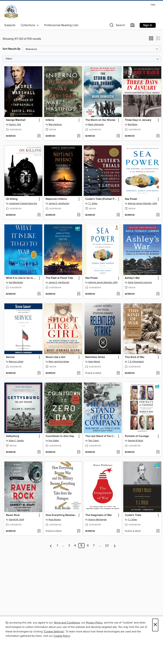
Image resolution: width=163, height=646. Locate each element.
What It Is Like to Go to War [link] (21, 278)
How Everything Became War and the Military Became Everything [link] (61, 515)
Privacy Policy (94, 622)
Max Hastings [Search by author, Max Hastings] (55, 124)
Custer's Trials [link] (133, 515)
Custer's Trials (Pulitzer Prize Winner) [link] (101, 199)
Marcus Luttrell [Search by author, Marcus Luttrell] (16, 361)
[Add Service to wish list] (39, 373)
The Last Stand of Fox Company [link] (101, 436)
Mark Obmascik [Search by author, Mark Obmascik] (96, 124)
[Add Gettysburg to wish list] (39, 452)
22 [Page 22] (107, 545)
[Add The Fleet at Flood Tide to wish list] (78, 294)
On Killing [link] (12, 199)
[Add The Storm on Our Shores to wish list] (118, 136)
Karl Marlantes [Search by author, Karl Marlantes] (16, 282)
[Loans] (132, 25)
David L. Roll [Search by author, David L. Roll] (15, 124)
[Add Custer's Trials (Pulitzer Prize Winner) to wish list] (118, 215)
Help (153, 4)
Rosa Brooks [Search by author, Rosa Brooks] (55, 519)
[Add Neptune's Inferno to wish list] (78, 215)
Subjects (9, 25)
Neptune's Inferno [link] (56, 199)
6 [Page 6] (88, 545)
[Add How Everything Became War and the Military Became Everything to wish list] (78, 531)
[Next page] (114, 545)
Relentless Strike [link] (95, 357)
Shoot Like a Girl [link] (55, 357)
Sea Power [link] (131, 199)
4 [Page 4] (75, 545)
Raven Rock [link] (13, 515)
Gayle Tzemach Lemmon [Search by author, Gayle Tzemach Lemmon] (140, 282)
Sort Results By (12, 49)
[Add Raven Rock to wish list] (39, 531)
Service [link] (10, 357)
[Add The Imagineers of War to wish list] (118, 531)
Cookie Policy (61, 636)
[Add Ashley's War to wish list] (158, 294)
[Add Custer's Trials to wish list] (158, 531)
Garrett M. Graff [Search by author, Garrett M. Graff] (16, 519)
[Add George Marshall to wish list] (39, 136)
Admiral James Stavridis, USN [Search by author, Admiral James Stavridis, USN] (142, 203)
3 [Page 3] (69, 545)
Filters (9, 58)
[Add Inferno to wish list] (78, 136)
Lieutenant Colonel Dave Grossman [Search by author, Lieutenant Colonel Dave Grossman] (24, 203)
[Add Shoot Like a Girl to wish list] (78, 373)
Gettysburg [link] (12, 436)
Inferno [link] (50, 120)
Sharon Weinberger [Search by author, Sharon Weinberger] (97, 519)
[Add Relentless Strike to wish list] (118, 373)
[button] (116, 25)
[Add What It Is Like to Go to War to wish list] (39, 294)
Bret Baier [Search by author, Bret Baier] (132, 124)
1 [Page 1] (57, 545)
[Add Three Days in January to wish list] (158, 136)
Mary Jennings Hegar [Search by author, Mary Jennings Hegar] (59, 361)
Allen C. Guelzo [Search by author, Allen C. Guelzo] (16, 440)
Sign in (147, 25)
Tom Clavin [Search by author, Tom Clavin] (93, 440)
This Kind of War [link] (134, 357)
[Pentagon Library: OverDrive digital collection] (11, 12)
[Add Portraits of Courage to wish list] (158, 452)
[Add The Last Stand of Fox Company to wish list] (118, 452)
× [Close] (155, 625)
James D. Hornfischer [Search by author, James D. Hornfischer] (59, 203)
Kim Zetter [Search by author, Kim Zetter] (54, 440)
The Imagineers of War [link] (98, 515)
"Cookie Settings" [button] (53, 631)
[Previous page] (51, 545)
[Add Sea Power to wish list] (158, 215)
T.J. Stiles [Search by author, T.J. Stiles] (92, 203)
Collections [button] (30, 25)
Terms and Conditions (67, 622)
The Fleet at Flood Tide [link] (59, 278)
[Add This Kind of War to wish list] (158, 373)
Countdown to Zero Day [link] (60, 436)
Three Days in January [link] (138, 120)
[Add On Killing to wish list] (39, 215)
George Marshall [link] (15, 120)
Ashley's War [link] (132, 278)
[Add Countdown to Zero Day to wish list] (78, 452)
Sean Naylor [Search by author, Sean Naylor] (94, 361)
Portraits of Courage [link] (137, 436)
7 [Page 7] (94, 545)
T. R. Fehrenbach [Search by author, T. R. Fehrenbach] (136, 361)
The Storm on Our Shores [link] (100, 120)
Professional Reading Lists (61, 25)
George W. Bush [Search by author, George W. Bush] (135, 440)
